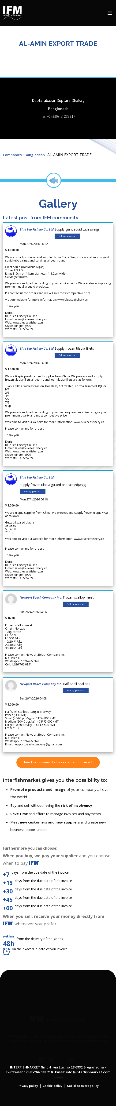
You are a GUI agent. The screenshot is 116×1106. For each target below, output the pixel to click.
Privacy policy (28, 1086)
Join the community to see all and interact (58, 762)
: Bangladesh (34, 154)
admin (58, 1077)
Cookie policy (52, 1086)
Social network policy (83, 1086)
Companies (12, 154)
